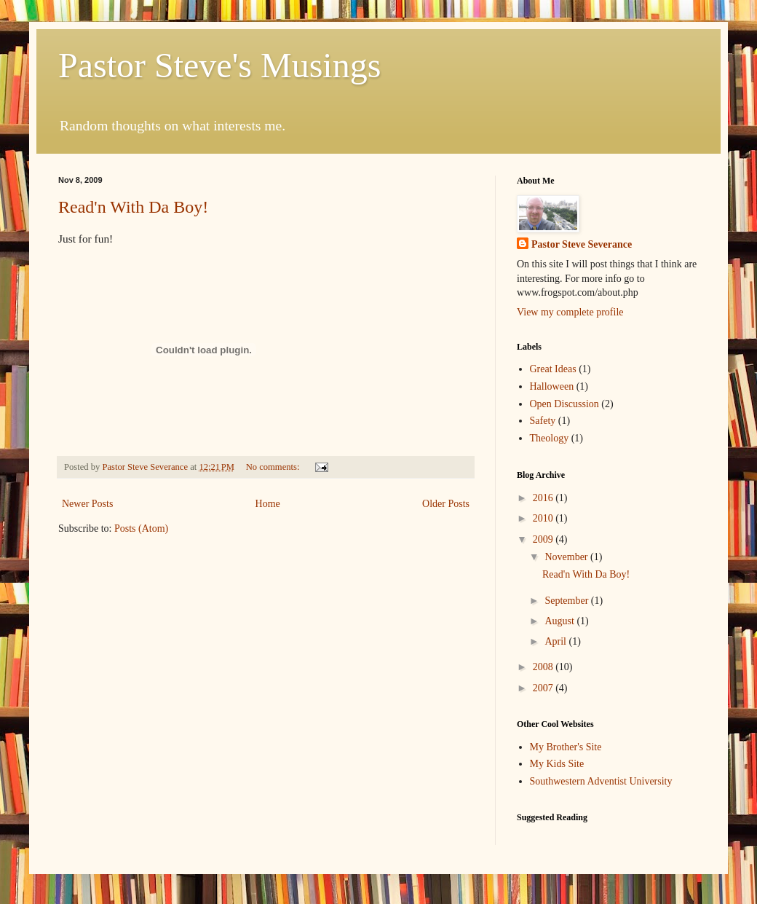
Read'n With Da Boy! (133, 206)
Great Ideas (553, 368)
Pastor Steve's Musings (219, 65)
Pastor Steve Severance (581, 244)
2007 (544, 688)
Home (267, 503)
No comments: (274, 467)
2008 (544, 666)
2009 (544, 539)
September (567, 600)
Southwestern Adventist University (601, 781)
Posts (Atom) (141, 528)
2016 (544, 497)
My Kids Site (557, 763)
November (567, 556)
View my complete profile (570, 312)
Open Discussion (564, 403)
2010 (544, 518)
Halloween (552, 386)
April (556, 641)
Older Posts (445, 503)
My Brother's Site (566, 747)
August (560, 621)
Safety (543, 420)
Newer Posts (87, 503)
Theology (549, 438)
